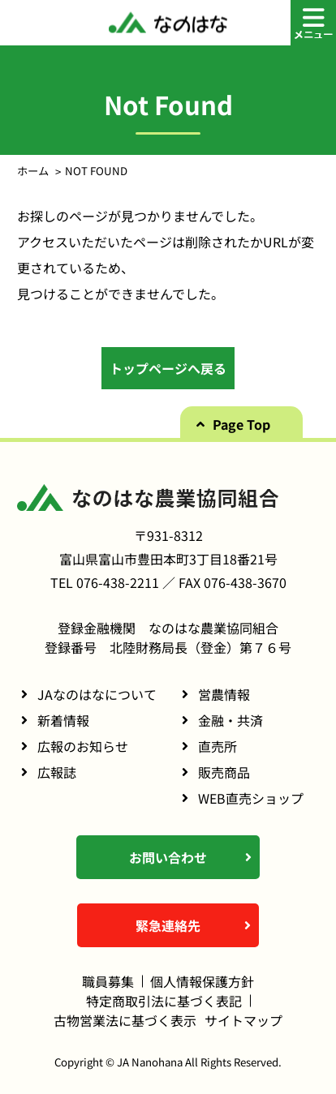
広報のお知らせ (82, 746)
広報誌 (56, 772)
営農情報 (224, 694)
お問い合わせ (168, 857)
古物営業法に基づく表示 (125, 1020)
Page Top (241, 424)
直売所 (217, 746)
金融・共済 (230, 720)
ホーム (33, 170)
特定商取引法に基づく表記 (164, 1000)
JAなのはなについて (97, 694)
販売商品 (224, 772)
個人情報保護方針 (202, 981)
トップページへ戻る (168, 368)
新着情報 (63, 720)
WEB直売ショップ (251, 798)
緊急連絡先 (168, 925)
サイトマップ (243, 1020)
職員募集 (108, 981)
